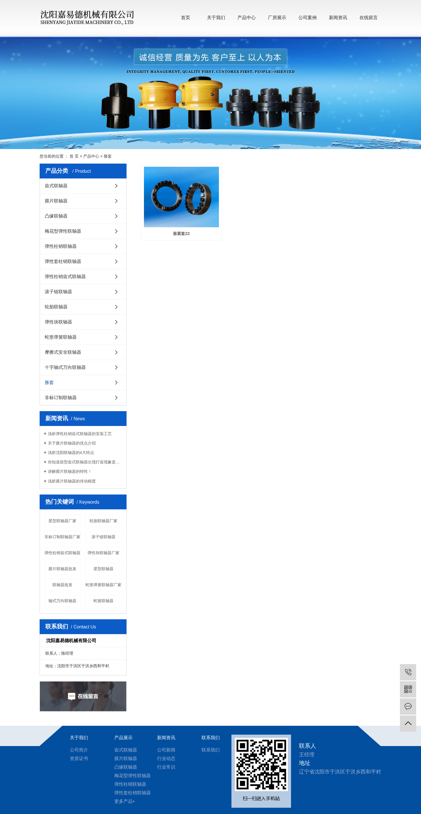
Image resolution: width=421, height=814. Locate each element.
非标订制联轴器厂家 (62, 536)
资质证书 (79, 758)
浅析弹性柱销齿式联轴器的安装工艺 (80, 433)
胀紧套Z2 (178, 228)
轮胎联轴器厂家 (103, 520)
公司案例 (307, 17)
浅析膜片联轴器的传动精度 (72, 481)
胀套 (108, 156)
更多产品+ (124, 801)
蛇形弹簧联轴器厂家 (103, 584)
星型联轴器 (103, 568)
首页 (185, 17)
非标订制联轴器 (61, 397)
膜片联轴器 (56, 200)
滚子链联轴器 (58, 291)
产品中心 (246, 17)
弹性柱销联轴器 (61, 246)
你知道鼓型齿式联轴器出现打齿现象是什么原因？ (85, 462)
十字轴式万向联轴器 (65, 367)
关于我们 (216, 17)
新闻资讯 (338, 17)
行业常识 (166, 767)
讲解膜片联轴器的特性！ (70, 471)
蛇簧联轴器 (103, 600)
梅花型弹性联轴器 (63, 231)
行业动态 (166, 758)
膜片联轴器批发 (62, 568)
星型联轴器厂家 (62, 520)
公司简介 (79, 749)
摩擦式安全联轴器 (63, 352)
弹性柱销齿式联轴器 (65, 276)
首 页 (74, 156)
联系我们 (211, 737)
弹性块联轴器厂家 (103, 552)
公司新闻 (166, 749)
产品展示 (123, 737)
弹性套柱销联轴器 (63, 261)
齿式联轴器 (56, 185)
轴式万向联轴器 (62, 600)
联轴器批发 (62, 584)
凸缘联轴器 (56, 216)
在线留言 (368, 17)
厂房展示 (277, 17)
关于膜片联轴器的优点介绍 (72, 443)
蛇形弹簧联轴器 (61, 337)
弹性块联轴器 (58, 321)
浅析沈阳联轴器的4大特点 (71, 452)
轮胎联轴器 (56, 306)
